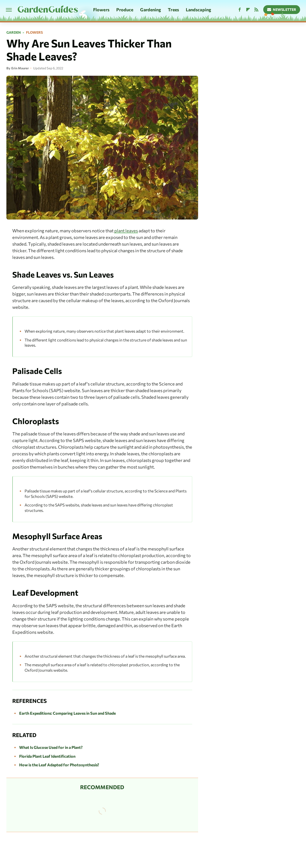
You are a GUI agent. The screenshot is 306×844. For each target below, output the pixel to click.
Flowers (101, 9)
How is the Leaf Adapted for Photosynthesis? (59, 764)
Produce (124, 9)
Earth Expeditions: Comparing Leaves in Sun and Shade (67, 713)
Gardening (150, 9)
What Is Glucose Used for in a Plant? (51, 747)
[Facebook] (239, 9)
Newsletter (281, 9)
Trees (173, 9)
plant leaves (126, 230)
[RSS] (256, 9)
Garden (13, 32)
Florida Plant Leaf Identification (47, 756)
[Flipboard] (248, 9)
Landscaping (198, 9)
